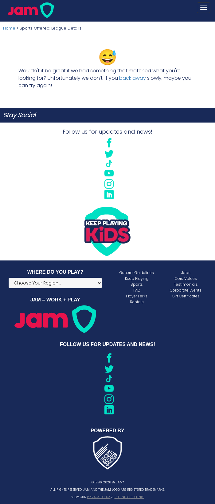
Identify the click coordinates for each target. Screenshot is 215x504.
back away (132, 78)
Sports (137, 284)
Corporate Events (185, 290)
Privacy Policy (99, 497)
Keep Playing (137, 278)
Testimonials (186, 284)
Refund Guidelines (129, 497)
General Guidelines (136, 272)
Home (9, 28)
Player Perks (136, 296)
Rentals (137, 301)
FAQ (136, 290)
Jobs (185, 272)
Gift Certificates (186, 296)
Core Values (186, 278)
